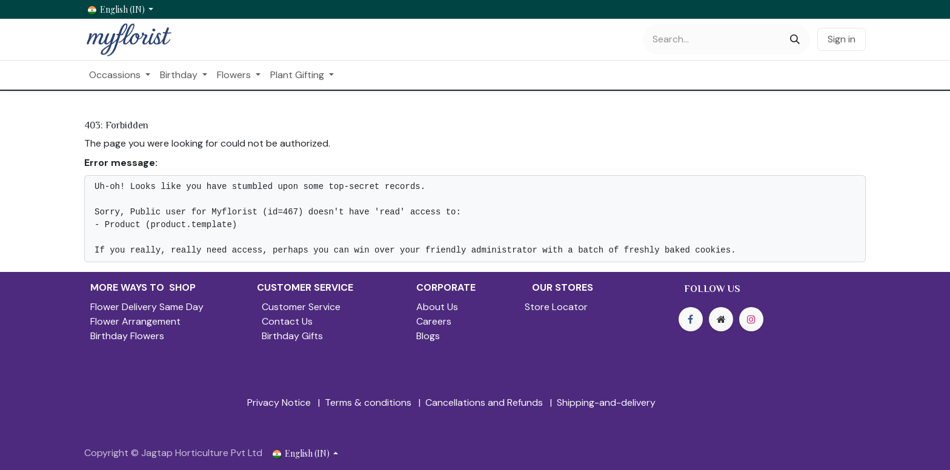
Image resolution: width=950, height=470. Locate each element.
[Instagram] (751, 319)
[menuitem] (119, 75)
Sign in (841, 39)
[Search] (795, 39)
